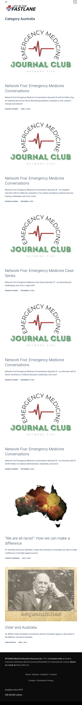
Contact (53, 674)
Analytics (44, 674)
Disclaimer (41, 680)
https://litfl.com (22, 665)
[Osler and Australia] (41, 594)
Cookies (32, 680)
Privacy (50, 680)
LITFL (44, 658)
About (27, 674)
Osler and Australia (21, 627)
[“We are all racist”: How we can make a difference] (41, 505)
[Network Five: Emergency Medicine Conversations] (41, 52)
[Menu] (6, 2)
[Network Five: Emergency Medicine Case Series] (41, 237)
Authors (35, 674)
